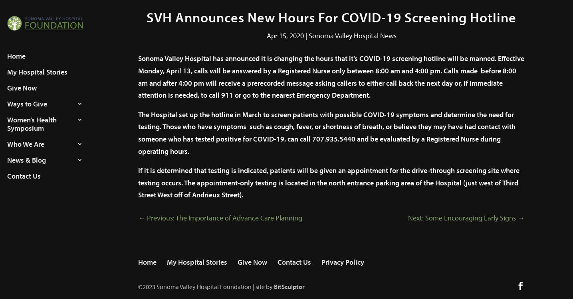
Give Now (22, 95)
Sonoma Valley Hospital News (353, 35)
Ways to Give (27, 111)
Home (16, 63)
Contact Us (24, 183)
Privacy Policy (342, 262)
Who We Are (25, 152)
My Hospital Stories (37, 79)
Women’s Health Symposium (32, 131)
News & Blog (26, 167)
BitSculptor (289, 287)
